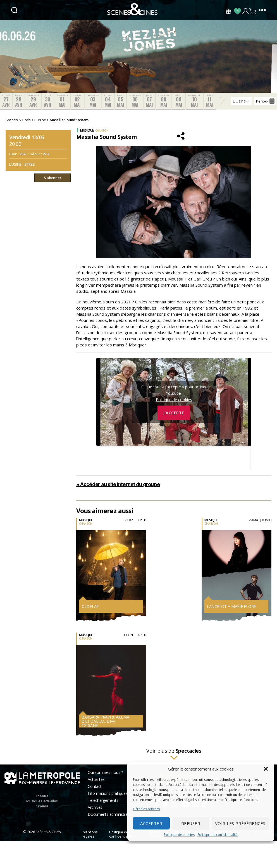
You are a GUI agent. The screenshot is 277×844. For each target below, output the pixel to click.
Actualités (96, 782)
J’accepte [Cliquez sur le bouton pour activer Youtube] (173, 416)
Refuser (190, 823)
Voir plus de (173, 757)
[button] (266, 769)
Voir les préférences (240, 823)
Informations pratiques (107, 796)
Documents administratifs (110, 817)
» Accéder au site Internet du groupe (118, 487)
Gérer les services (146, 809)
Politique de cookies (179, 834)
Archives (95, 810)
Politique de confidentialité (217, 834)
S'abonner (52, 180)
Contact (94, 789)
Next (243, 417)
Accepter (151, 823)
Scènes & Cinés (48, 834)
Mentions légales (90, 837)
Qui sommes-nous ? (105, 775)
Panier (253, 11)
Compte (245, 11)
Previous (104, 417)
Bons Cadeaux (228, 11)
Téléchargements (103, 803)
